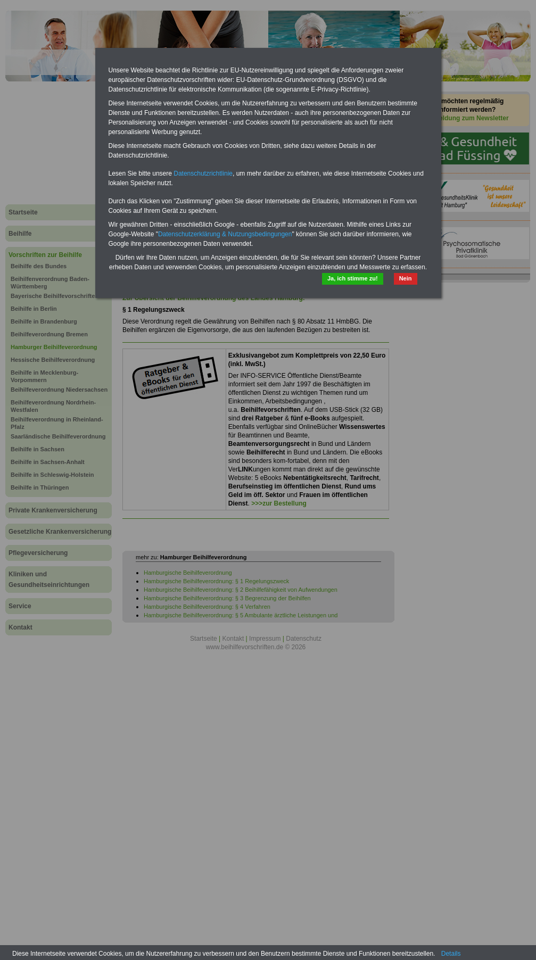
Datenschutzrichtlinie (203, 173)
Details (451, 953)
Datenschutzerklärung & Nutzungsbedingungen (225, 234)
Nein (405, 278)
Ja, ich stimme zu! (352, 278)
